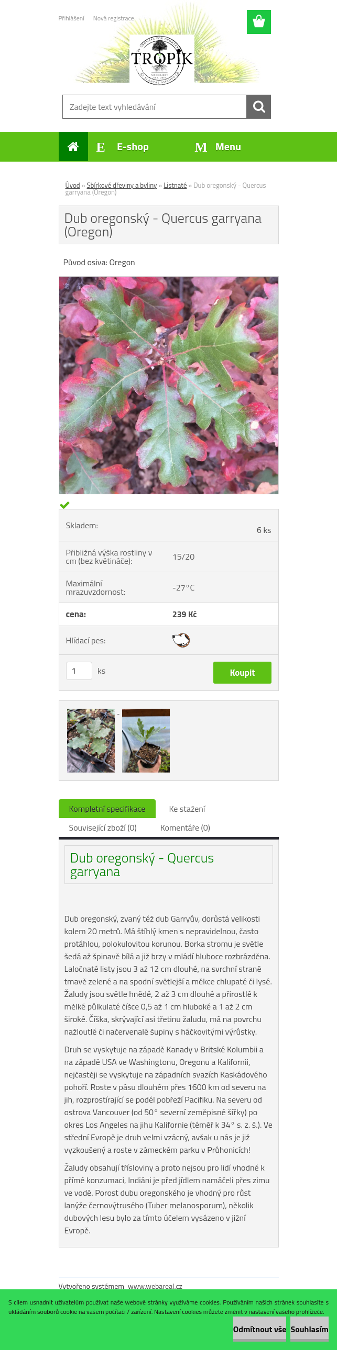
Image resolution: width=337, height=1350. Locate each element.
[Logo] (162, 61)
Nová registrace (113, 18)
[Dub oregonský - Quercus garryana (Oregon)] (168, 281)
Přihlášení (71, 18)
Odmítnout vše (260, 1329)
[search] (259, 107)
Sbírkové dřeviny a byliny (122, 185)
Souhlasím (309, 1329)
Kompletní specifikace (107, 808)
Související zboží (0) (103, 827)
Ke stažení (187, 808)
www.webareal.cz (155, 1285)
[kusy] (79, 671)
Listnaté (175, 185)
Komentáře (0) (185, 827)
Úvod (73, 185)
